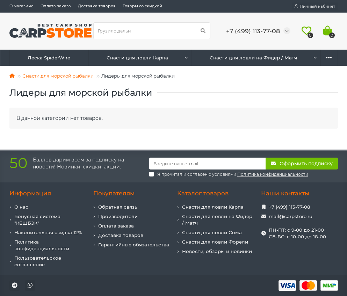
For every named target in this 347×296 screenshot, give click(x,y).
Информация (30, 193)
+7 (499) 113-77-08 (289, 207)
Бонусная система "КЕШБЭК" (37, 220)
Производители (118, 216)
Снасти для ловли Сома (212, 232)
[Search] (151, 30)
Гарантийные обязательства (133, 244)
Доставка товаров (97, 5)
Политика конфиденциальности (41, 245)
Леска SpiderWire (49, 57)
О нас (21, 207)
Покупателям (114, 193)
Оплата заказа (56, 5)
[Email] (207, 163)
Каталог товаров (203, 193)
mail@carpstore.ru (290, 216)
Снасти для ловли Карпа (137, 57)
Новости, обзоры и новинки (217, 251)
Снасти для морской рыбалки (58, 76)
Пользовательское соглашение (37, 261)
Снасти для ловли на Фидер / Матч (253, 57)
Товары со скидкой (142, 5)
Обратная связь (117, 207)
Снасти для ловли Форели (215, 242)
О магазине (21, 5)
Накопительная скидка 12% (48, 232)
